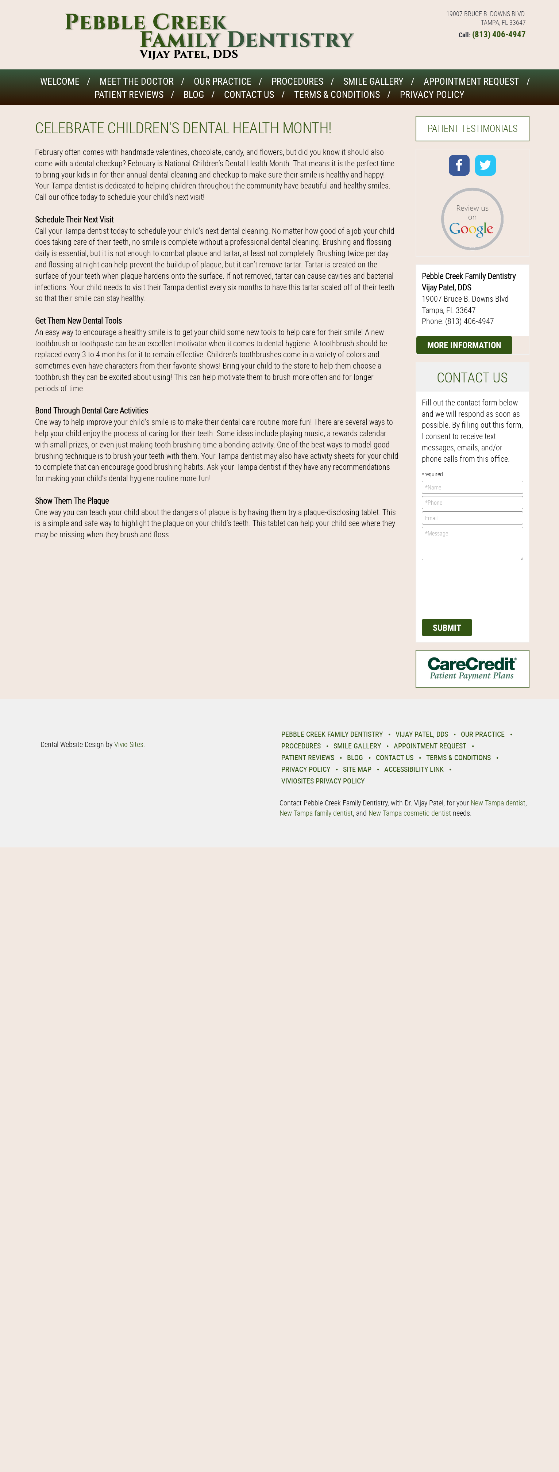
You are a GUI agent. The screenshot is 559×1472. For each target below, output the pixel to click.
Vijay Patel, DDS (422, 734)
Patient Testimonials (472, 128)
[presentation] (452, 589)
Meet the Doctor (137, 81)
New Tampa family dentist (316, 813)
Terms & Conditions (337, 94)
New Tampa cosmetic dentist (410, 813)
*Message (473, 543)
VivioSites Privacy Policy (323, 781)
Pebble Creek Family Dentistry (332, 734)
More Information (464, 345)
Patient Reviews (129, 94)
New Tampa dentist (498, 803)
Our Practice (222, 81)
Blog (194, 94)
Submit (447, 627)
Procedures (297, 81)
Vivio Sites (128, 744)
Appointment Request (471, 81)
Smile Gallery (373, 81)
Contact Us (249, 94)
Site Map (357, 769)
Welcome (60, 81)
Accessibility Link (414, 769)
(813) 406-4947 (499, 34)
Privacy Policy (432, 94)
